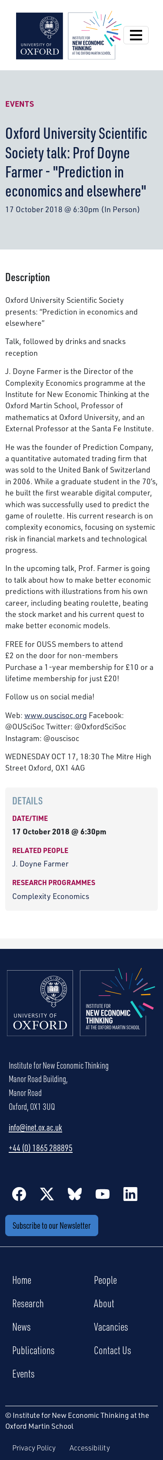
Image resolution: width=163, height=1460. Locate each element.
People (105, 1279)
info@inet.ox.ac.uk (35, 1127)
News (21, 1326)
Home (21, 1279)
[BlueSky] (75, 1193)
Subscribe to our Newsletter (52, 1225)
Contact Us (112, 1350)
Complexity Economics (50, 896)
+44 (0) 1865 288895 (41, 1147)
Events (19, 103)
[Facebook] (19, 1193)
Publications (33, 1350)
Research (28, 1303)
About (104, 1303)
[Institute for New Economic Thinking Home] (81, 1011)
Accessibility (90, 1447)
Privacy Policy (34, 1447)
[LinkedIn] (130, 1193)
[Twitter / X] (47, 1193)
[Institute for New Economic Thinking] (68, 33)
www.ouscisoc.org (55, 715)
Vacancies (111, 1326)
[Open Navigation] (136, 35)
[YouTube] (102, 1193)
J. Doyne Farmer (40, 863)
